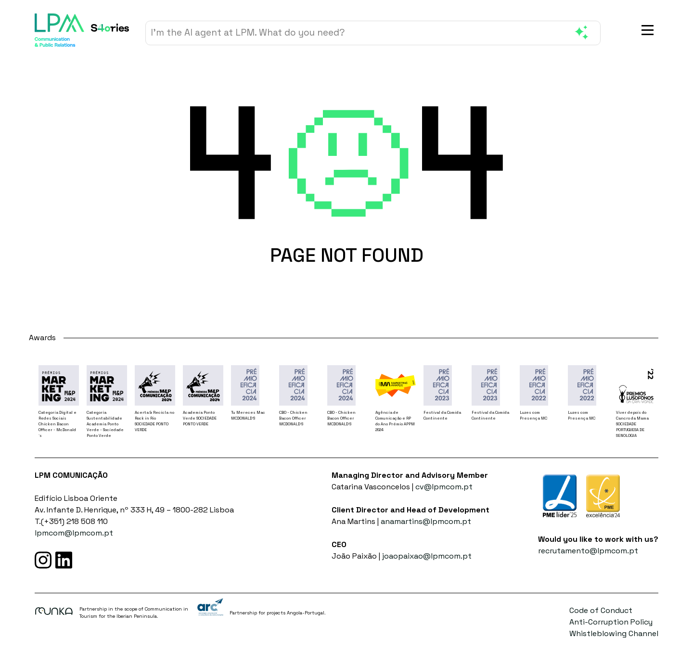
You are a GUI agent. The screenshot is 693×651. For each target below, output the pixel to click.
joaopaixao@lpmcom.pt (427, 556)
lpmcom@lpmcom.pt (74, 533)
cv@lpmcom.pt (444, 487)
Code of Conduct (600, 610)
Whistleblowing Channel (613, 633)
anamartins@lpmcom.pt (426, 521)
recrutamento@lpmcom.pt (588, 551)
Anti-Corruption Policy (611, 622)
